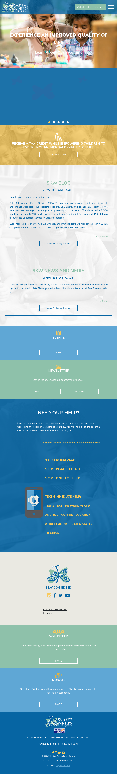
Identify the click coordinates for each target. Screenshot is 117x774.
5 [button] (67, 121)
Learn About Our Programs (58, 52)
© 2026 (45, 756)
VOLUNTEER (84, 7)
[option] (58, 34)
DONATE (100, 7)
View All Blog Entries (58, 243)
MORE (58, 661)
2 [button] (53, 121)
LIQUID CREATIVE (63, 766)
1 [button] (49, 121)
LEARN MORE (58, 154)
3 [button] (58, 121)
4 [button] (63, 121)
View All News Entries (58, 308)
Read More (102, 236)
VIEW (58, 352)
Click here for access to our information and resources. (71, 442)
